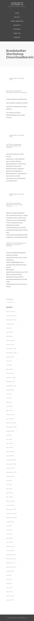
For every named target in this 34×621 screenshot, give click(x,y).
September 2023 (11, 320)
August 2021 (10, 390)
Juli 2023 (9, 328)
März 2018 (9, 542)
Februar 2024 (10, 311)
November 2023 (11, 316)
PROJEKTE (17, 29)
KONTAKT (17, 37)
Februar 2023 (10, 340)
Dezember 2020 (11, 423)
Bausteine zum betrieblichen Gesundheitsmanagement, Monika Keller (16, 279)
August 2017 (10, 571)
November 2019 (11, 464)
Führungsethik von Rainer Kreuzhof (17, 103)
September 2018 (11, 517)
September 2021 (11, 386)
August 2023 (10, 324)
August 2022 (10, 357)
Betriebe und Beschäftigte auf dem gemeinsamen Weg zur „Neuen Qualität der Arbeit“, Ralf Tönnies (17, 215)
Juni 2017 (9, 579)
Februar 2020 (10, 452)
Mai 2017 (9, 583)
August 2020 (10, 431)
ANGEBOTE (17, 25)
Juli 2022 (9, 361)
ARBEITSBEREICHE (17, 21)
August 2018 (10, 522)
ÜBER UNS (17, 33)
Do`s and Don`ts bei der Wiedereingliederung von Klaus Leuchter (15, 115)
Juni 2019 (9, 484)
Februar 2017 (10, 596)
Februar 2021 (10, 414)
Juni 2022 (9, 365)
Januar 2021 (10, 419)
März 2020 (9, 447)
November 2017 (11, 559)
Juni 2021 (9, 398)
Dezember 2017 (11, 554)
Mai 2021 (9, 402)
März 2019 (9, 497)
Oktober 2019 (10, 468)
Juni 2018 (9, 530)
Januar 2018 (10, 550)
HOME (17, 13)
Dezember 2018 (11, 509)
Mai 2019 (9, 489)
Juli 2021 (9, 394)
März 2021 (9, 410)
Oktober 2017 (10, 563)
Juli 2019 (9, 480)
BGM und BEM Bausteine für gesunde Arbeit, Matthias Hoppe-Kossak (16, 264)
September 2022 (11, 353)
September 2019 (11, 472)
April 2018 (9, 538)
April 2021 (9, 406)
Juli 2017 (9, 575)
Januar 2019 (10, 505)
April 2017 (9, 587)
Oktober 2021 (10, 381)
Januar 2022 (10, 373)
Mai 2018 (9, 534)
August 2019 (10, 476)
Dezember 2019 (11, 460)
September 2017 (11, 567)
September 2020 (11, 427)
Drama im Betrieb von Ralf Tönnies (16, 99)
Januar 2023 (10, 344)
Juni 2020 (9, 439)
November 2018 (11, 513)
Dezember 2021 (11, 377)
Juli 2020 (9, 435)
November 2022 (11, 349)
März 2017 (9, 592)
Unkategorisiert (11, 302)
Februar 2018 (10, 546)
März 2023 (9, 336)
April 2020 (9, 443)
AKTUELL (17, 17)
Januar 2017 (10, 600)
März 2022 (9, 369)
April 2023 (9, 332)
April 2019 (9, 493)
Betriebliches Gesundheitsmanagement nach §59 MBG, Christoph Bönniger (17, 272)
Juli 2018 (9, 526)
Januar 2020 (10, 456)
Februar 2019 (10, 501)
